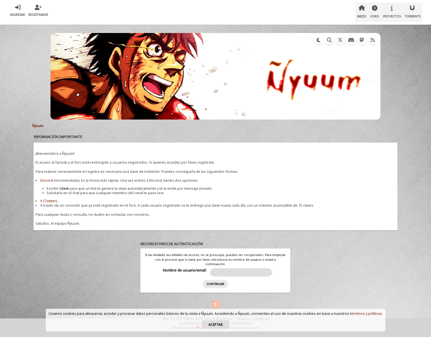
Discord (46, 180)
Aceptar (215, 324)
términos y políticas (366, 313)
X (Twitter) (48, 201)
